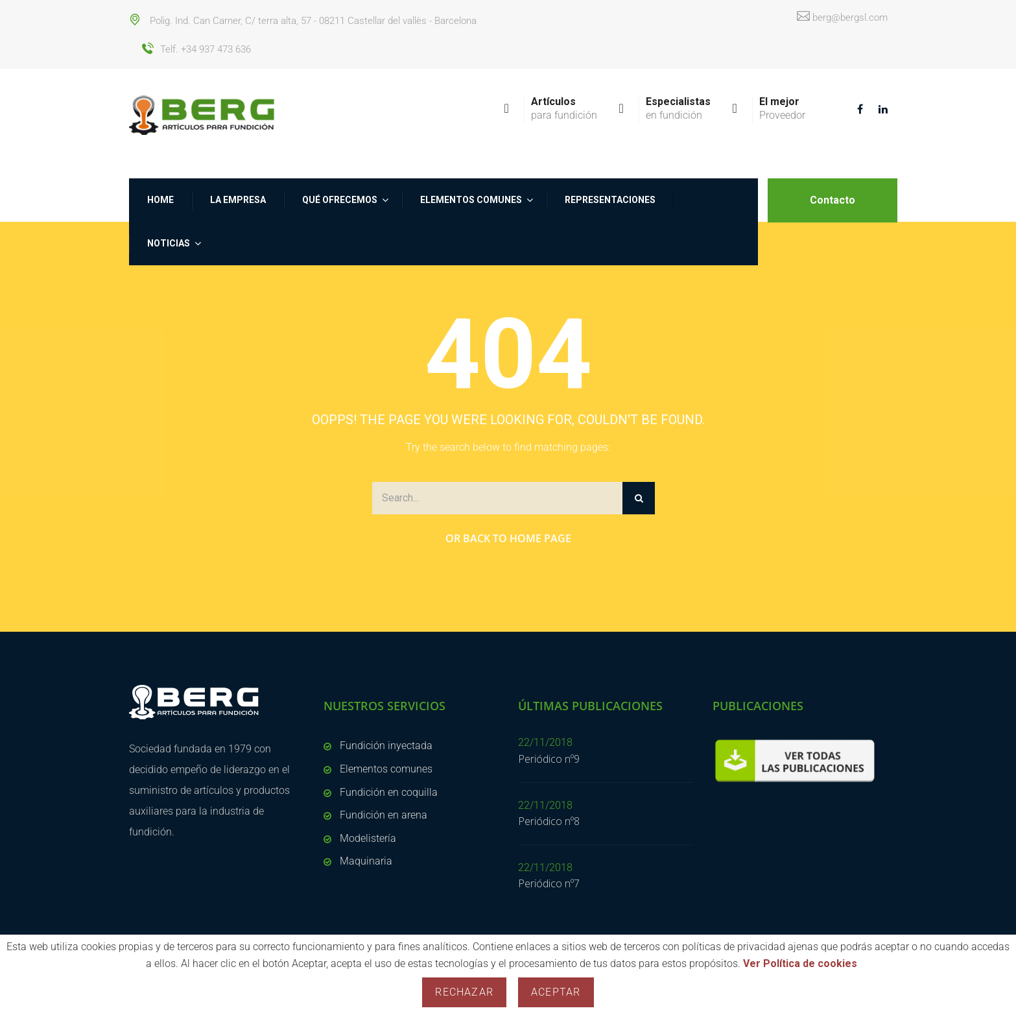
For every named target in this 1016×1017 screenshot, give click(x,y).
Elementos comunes (471, 200)
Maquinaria (366, 861)
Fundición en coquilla (389, 792)
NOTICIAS (168, 243)
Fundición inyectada (386, 745)
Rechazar (464, 992)
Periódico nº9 (549, 759)
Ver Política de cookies (800, 963)
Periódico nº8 (549, 821)
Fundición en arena (383, 815)
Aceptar (555, 992)
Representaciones (610, 200)
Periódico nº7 (549, 883)
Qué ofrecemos (339, 200)
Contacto (832, 200)
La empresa (238, 200)
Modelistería (368, 838)
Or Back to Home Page (508, 538)
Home (160, 200)
